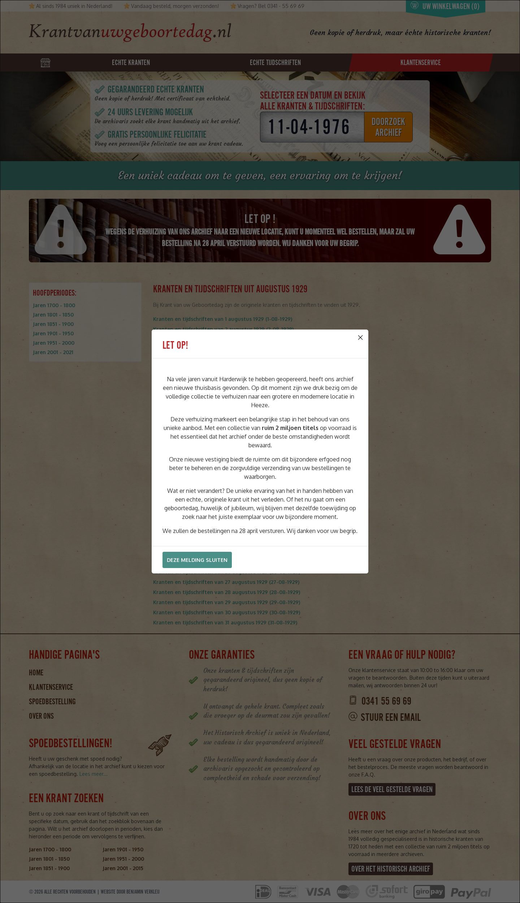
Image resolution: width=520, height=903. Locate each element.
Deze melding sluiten (197, 560)
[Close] (360, 337)
